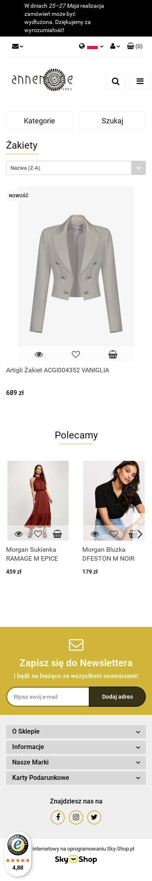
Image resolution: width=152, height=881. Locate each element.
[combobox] (76, 168)
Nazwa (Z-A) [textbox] (26, 168)
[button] (135, 47)
